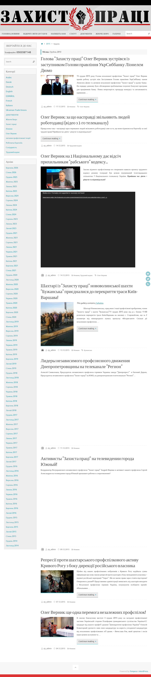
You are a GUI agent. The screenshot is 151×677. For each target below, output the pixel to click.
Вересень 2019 (12, 331)
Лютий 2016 (11, 513)
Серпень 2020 (12, 294)
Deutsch (9, 87)
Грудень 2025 (11, 177)
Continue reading (88, 99)
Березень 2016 (12, 508)
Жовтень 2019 (12, 326)
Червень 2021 (11, 252)
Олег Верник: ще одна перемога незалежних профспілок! (93, 612)
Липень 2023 (11, 224)
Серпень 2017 (12, 433)
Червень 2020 (11, 298)
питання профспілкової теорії (18, 138)
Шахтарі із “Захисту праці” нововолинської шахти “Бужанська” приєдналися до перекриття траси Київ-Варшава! (89, 292)
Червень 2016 (11, 494)
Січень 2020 (11, 317)
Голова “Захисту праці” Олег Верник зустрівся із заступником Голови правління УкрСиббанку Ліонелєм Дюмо (92, 65)
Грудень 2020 (11, 275)
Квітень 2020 (11, 308)
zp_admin (48, 107)
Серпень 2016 (12, 485)
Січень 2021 (11, 270)
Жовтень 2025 (12, 182)
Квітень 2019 (11, 354)
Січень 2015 (11, 536)
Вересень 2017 (12, 429)
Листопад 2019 (12, 321)
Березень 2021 (12, 266)
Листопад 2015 (12, 522)
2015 (48, 44)
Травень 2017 (11, 448)
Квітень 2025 (11, 191)
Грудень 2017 (11, 415)
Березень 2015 (12, 527)
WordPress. (143, 671)
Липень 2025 (11, 186)
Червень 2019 (11, 345)
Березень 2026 (12, 168)
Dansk (9, 82)
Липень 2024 (11, 205)
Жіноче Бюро (11, 119)
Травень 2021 (11, 256)
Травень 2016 (11, 499)
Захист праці (11, 124)
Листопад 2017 (12, 420)
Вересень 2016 (12, 480)
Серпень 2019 (12, 336)
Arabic (9, 77)
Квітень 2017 (11, 452)
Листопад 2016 (12, 471)
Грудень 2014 (11, 541)
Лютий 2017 (11, 461)
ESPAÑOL (10, 96)
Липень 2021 (11, 247)
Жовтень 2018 (12, 382)
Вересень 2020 (12, 289)
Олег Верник (84, 107)
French (9, 101)
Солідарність (11, 147)
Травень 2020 (11, 303)
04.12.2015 (60, 648)
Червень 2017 (11, 443)
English (9, 91)
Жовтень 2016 (12, 476)
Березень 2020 (12, 312)
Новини (72, 107)
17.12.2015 (60, 107)
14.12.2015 (60, 146)
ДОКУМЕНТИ (12, 115)
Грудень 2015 (11, 517)
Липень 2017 (11, 438)
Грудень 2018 (11, 373)
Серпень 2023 (12, 219)
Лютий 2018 (11, 410)
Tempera (133, 671)
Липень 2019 (11, 340)
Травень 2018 (11, 396)
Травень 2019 (11, 349)
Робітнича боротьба (14, 143)
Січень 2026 (11, 172)
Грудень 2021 (11, 233)
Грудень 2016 (11, 466)
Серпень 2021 (12, 242)
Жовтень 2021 (12, 238)
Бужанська (88, 350)
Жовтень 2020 (12, 284)
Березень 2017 (12, 457)
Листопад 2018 (12, 377)
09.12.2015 (64, 549)
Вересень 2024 (12, 196)
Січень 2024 (11, 214)
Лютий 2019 (11, 364)
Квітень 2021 (11, 261)
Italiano (9, 105)
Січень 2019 (11, 368)
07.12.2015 (60, 602)
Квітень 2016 (11, 503)
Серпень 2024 (12, 200)
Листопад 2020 (12, 280)
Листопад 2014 (12, 545)
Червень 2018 (11, 392)
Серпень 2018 (12, 387)
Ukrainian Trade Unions (16, 110)
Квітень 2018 (11, 401)
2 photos (99, 303)
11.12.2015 (64, 448)
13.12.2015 (64, 350)
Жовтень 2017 (12, 424)
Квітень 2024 (11, 210)
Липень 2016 (11, 489)
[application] (88, 229)
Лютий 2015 (11, 531)
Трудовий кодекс (75, 146)
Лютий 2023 (11, 228)
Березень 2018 (12, 405)
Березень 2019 (12, 359)
